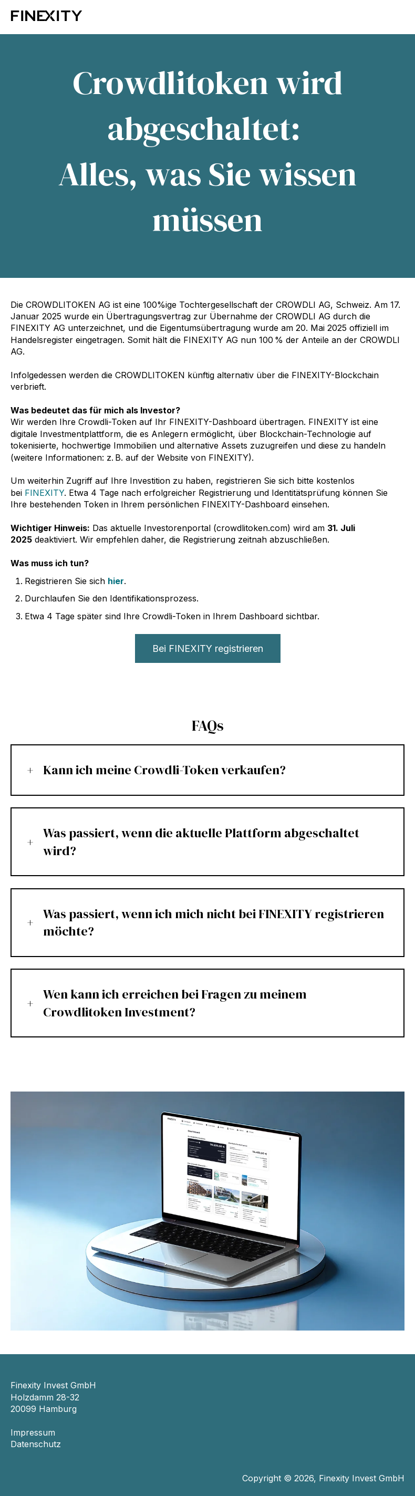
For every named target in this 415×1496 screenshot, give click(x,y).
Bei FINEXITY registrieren (207, 648)
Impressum (33, 1432)
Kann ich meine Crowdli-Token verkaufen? (164, 769)
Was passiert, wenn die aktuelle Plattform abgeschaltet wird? (201, 841)
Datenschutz (36, 1444)
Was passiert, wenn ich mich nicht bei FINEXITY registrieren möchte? (213, 922)
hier (116, 581)
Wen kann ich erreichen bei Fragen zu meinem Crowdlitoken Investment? (175, 1003)
